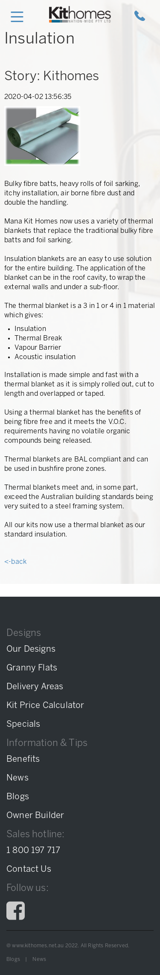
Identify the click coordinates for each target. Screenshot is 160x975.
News (39, 959)
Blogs (13, 959)
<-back (15, 562)
